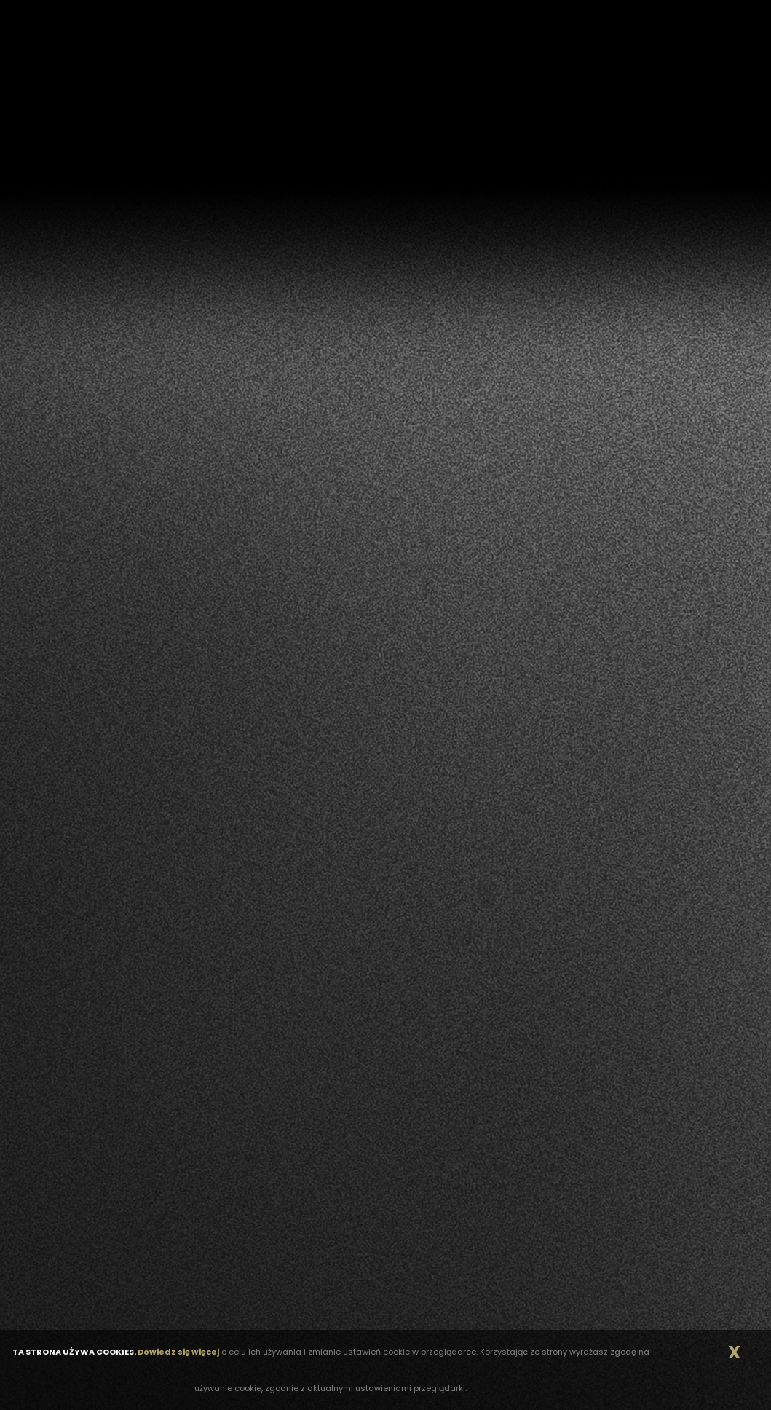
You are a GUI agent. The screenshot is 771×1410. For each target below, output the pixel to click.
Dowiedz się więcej (178, 1352)
